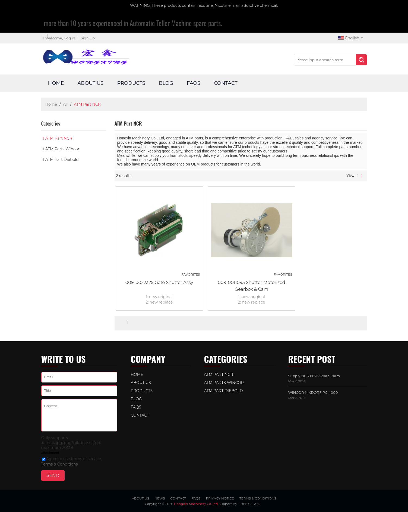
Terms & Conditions (59, 464)
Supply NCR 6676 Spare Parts (314, 376)
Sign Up (88, 38)
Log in (69, 38)
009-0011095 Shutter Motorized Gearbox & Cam (251, 286)
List (357, 176)
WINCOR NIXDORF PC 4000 (313, 392)
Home (56, 83)
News (159, 498)
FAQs (193, 83)
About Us (90, 83)
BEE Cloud (250, 504)
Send (53, 475)
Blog (166, 83)
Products (131, 83)
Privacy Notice (220, 498)
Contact (226, 83)
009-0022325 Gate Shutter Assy (159, 282)
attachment (50, 453)
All (65, 104)
